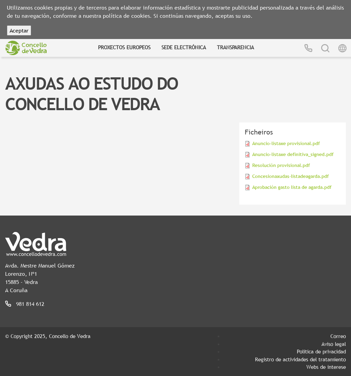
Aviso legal (334, 343)
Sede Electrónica (183, 47)
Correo (338, 336)
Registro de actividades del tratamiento (300, 359)
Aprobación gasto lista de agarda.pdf (291, 187)
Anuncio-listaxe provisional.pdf (286, 143)
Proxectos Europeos (124, 47)
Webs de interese (326, 366)
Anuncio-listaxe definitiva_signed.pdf (293, 154)
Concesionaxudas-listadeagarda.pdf (290, 176)
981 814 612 (30, 304)
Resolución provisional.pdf (281, 165)
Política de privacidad (321, 351)
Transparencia (235, 47)
